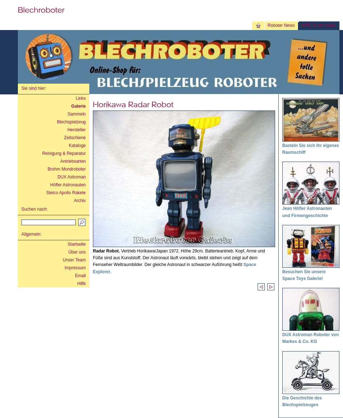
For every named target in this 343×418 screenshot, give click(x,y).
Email (80, 275)
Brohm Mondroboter (67, 169)
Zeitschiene (75, 137)
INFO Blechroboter (319, 25)
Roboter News (281, 25)
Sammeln (77, 114)
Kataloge (77, 145)
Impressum (75, 267)
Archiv (80, 200)
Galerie (78, 106)
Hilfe (81, 283)
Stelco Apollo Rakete (66, 192)
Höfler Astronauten (68, 184)
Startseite (77, 244)
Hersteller (77, 129)
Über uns (77, 252)
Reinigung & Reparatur (64, 153)
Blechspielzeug (71, 121)
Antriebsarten (73, 161)
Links (81, 98)
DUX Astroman (72, 177)
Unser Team (74, 259)
